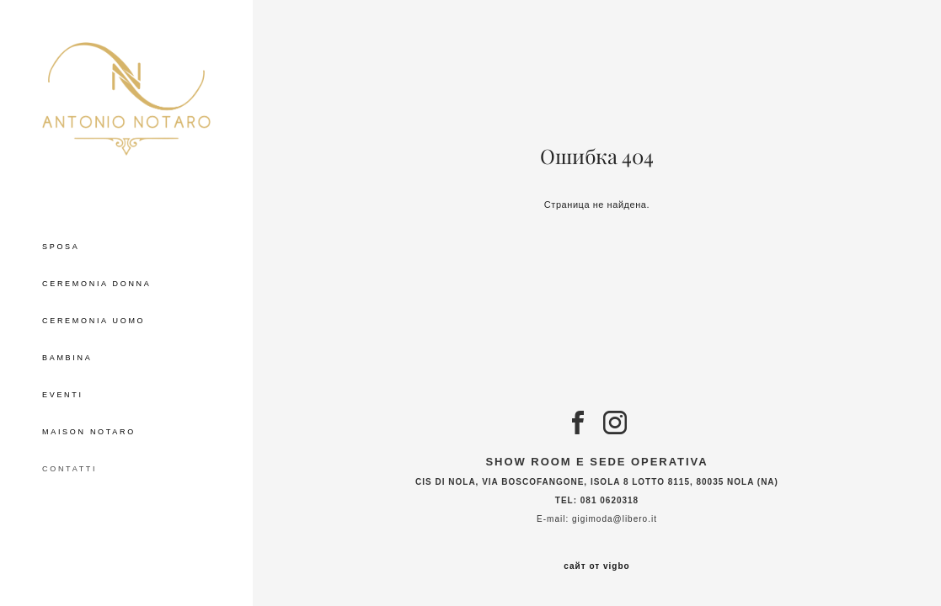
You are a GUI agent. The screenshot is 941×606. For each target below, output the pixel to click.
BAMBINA (67, 358)
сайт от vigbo (596, 566)
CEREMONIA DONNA (97, 283)
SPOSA (61, 246)
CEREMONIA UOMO (93, 320)
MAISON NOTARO (89, 432)
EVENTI (62, 395)
